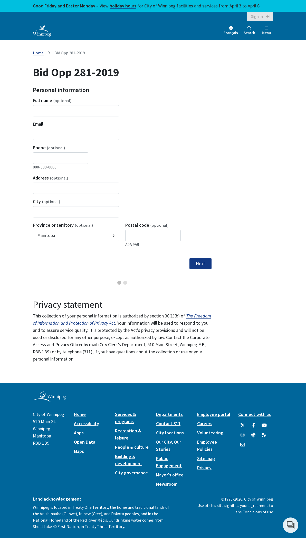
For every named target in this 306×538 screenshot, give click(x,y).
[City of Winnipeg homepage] (49, 400)
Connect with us (254, 414)
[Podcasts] (253, 435)
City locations (170, 433)
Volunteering (210, 433)
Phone (49, 148)
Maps (79, 451)
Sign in (257, 16)
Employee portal (213, 414)
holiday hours (123, 6)
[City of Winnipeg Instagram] (242, 435)
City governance (131, 473)
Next (200, 263)
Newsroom (166, 484)
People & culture (132, 447)
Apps (79, 433)
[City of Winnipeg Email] (242, 445)
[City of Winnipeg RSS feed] (264, 435)
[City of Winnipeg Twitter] (242, 425)
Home (38, 52)
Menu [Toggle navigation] (266, 30)
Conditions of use (258, 511)
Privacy (204, 468)
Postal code (146, 225)
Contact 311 (168, 423)
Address (50, 178)
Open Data (84, 442)
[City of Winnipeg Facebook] (253, 425)
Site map (206, 458)
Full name (52, 100)
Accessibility (86, 423)
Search (249, 30)
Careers (204, 423)
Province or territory (63, 225)
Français (231, 32)
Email (38, 124)
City (46, 201)
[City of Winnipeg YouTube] (264, 425)
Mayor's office (170, 475)
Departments (169, 414)
